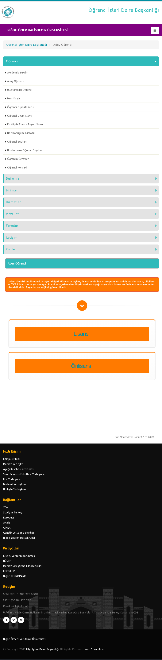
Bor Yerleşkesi (11, 479)
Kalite (10, 249)
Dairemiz (12, 178)
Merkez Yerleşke (13, 464)
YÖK (5, 507)
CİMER (7, 527)
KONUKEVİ (9, 571)
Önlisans (81, 366)
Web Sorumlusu (94, 649)
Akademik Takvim (17, 72)
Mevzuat (12, 214)
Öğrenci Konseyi (17, 167)
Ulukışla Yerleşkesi (14, 489)
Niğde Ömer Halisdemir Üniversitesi (24, 639)
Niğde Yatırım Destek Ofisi (19, 537)
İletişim (11, 237)
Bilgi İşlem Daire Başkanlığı (42, 649)
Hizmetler (13, 202)
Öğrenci (12, 61)
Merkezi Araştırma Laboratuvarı (22, 566)
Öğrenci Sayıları (17, 141)
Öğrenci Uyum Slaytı (19, 115)
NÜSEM (7, 560)
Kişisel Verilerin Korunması (19, 555)
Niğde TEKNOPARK (14, 576)
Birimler (12, 190)
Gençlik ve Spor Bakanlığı (18, 532)
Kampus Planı (11, 459)
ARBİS (6, 522)
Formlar (12, 226)
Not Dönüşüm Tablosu (21, 133)
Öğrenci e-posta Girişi (20, 107)
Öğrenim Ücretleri (18, 158)
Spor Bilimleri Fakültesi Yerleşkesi (24, 474)
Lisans (81, 334)
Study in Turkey (12, 512)
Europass (8, 517)
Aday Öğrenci (15, 81)
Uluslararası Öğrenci (19, 89)
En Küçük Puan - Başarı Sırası (25, 124)
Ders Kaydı (13, 98)
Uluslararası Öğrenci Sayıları (24, 150)
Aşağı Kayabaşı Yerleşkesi (18, 469)
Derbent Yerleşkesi (14, 484)
